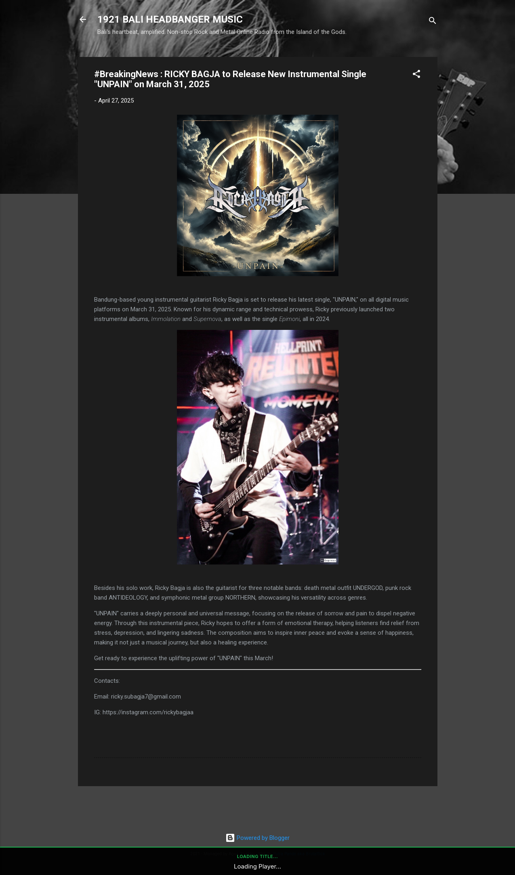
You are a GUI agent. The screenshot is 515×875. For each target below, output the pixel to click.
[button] (416, 75)
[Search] (432, 22)
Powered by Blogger (257, 837)
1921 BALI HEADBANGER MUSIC (170, 19)
